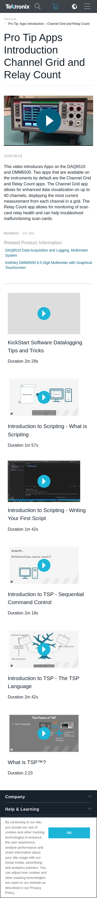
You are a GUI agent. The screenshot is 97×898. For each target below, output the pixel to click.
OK (69, 833)
